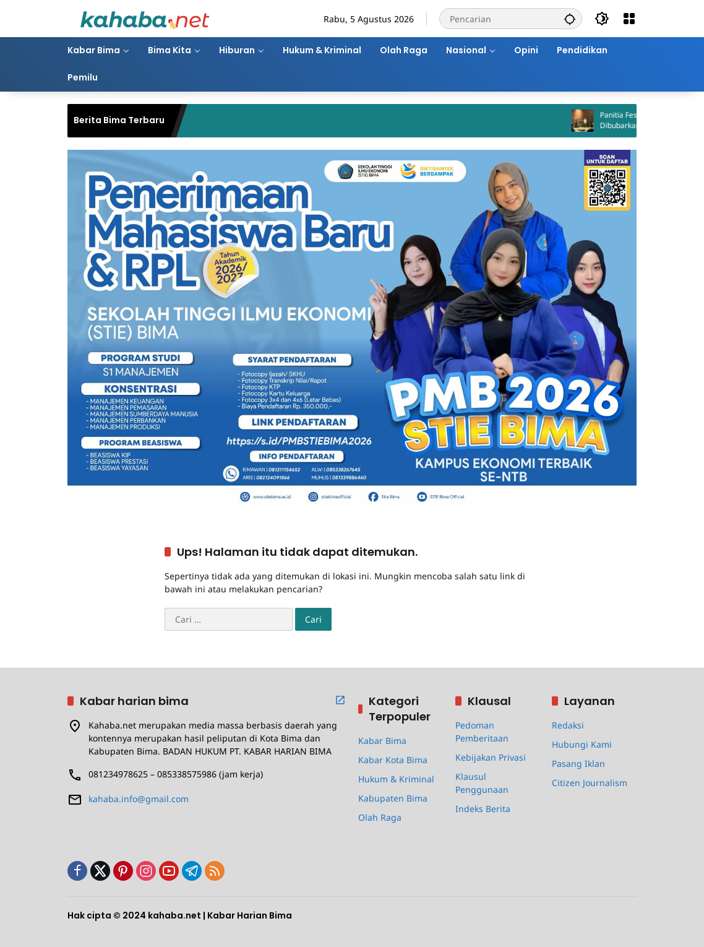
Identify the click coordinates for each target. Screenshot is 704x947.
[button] (569, 18)
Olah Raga (379, 817)
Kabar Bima (382, 740)
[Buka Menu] (629, 18)
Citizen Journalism (589, 783)
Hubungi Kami (582, 744)
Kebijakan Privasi (490, 757)
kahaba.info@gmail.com (138, 799)
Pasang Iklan (578, 763)
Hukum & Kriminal (396, 779)
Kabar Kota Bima (392, 760)
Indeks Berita (482, 809)
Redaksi (568, 725)
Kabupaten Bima (392, 798)
